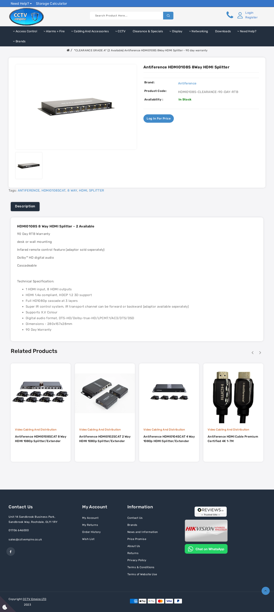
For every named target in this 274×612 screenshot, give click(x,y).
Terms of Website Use (142, 574)
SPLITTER (96, 190)
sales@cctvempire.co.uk (25, 539)
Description (25, 206)
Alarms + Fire (54, 31)
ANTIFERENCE (29, 190)
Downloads (222, 31)
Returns (133, 553)
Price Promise (136, 539)
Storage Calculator (51, 3)
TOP (266, 591)
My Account (90, 517)
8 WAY (72, 190)
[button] (247, 15)
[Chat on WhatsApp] (206, 548)
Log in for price (159, 118)
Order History (91, 532)
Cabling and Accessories (90, 31)
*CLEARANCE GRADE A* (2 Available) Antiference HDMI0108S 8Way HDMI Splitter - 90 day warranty (141, 50)
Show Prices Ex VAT (247, 3)
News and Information (142, 532)
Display (176, 31)
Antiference (187, 83)
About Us (133, 546)
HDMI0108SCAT (54, 190)
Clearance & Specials (147, 31)
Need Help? (21, 3)
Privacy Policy (136, 560)
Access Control (25, 31)
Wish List (88, 539)
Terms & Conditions (141, 567)
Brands (19, 41)
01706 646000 (19, 530)
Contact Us (135, 517)
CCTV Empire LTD (34, 599)
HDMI (83, 190)
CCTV (120, 31)
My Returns (90, 524)
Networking (198, 31)
